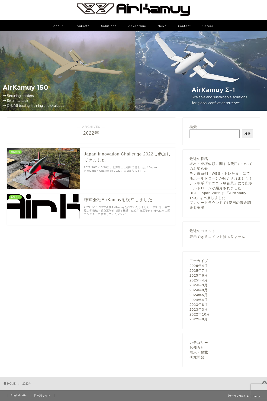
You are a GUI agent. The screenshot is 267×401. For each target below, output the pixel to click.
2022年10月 (200, 314)
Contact (184, 26)
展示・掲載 (199, 352)
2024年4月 (199, 300)
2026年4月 (199, 266)
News (162, 26)
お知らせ (197, 347)
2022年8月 (199, 319)
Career (208, 26)
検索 (193, 127)
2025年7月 (199, 270)
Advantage (137, 26)
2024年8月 (199, 290)
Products (82, 26)
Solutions (109, 26)
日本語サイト (42, 395)
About (58, 26)
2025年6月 (199, 275)
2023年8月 (199, 304)
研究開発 (197, 357)
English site (19, 395)
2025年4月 (199, 280)
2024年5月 (199, 295)
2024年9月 (199, 285)
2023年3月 (199, 309)
